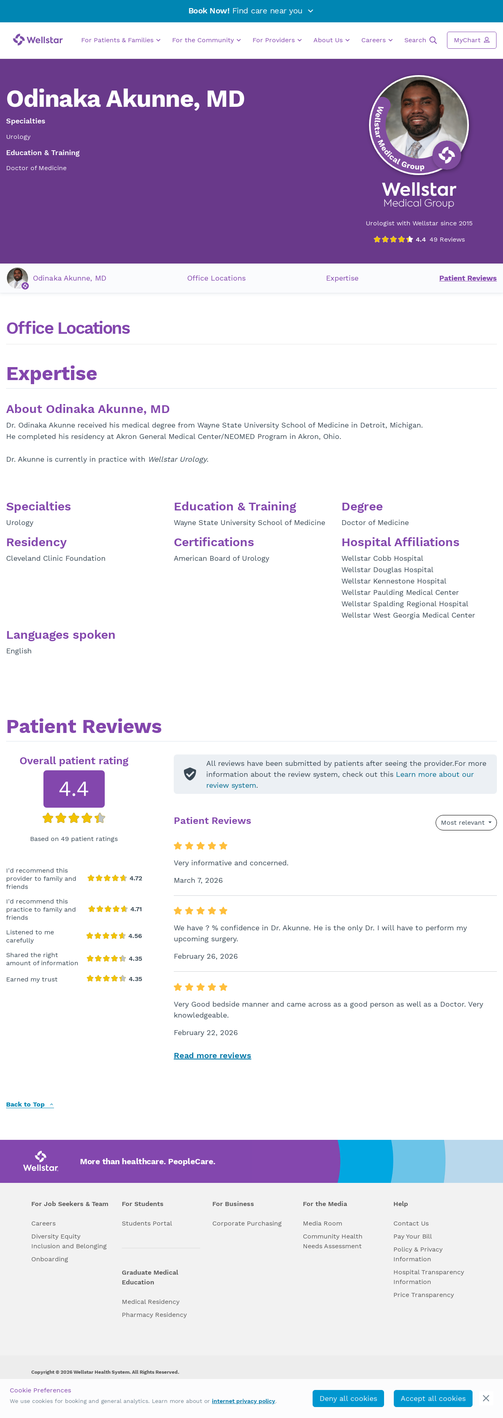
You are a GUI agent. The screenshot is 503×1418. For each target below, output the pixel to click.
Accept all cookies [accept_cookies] (433, 1398)
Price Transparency (423, 1295)
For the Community (206, 40)
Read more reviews (212, 1055)
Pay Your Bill (412, 1236)
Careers (377, 40)
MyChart (472, 40)
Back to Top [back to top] (30, 1104)
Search (420, 40)
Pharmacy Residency (154, 1315)
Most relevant (464, 822)
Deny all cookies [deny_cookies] (348, 1398)
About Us (331, 40)
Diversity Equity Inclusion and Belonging (69, 1241)
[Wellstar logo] (38, 39)
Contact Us (411, 1223)
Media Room (322, 1223)
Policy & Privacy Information (418, 1254)
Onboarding (49, 1259)
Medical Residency (150, 1302)
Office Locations (216, 278)
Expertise (342, 278)
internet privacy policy (243, 1401)
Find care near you (251, 10)
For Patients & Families (120, 40)
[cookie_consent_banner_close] (486, 1398)
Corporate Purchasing (247, 1223)
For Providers (277, 40)
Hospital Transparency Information (428, 1277)
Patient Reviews (468, 278)
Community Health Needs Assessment (333, 1241)
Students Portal (147, 1223)
